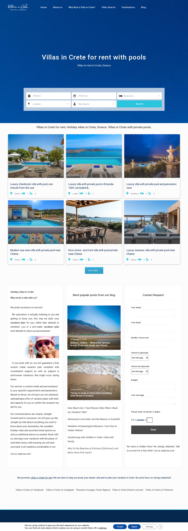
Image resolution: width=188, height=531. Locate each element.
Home (44, 7)
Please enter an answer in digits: (146, 412)
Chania (17, 194)
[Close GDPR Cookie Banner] (163, 526)
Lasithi (75, 194)
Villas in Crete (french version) (127, 490)
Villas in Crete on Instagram (60, 490)
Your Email (153, 325)
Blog (143, 7)
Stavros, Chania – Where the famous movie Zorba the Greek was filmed (90, 344)
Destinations (128, 7)
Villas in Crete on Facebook (29, 490)
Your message (153, 399)
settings (100, 527)
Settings (151, 526)
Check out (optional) (140, 368)
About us (57, 7)
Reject (134, 526)
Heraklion (135, 194)
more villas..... (94, 270)
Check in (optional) (139, 355)
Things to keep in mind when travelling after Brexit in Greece (91, 394)
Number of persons (153, 341)
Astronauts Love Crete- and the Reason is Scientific (93, 419)
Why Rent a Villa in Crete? (82, 7)
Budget (153, 383)
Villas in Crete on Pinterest (159, 490)
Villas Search (108, 7)
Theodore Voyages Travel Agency (93, 490)
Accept (118, 526)
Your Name (153, 310)
